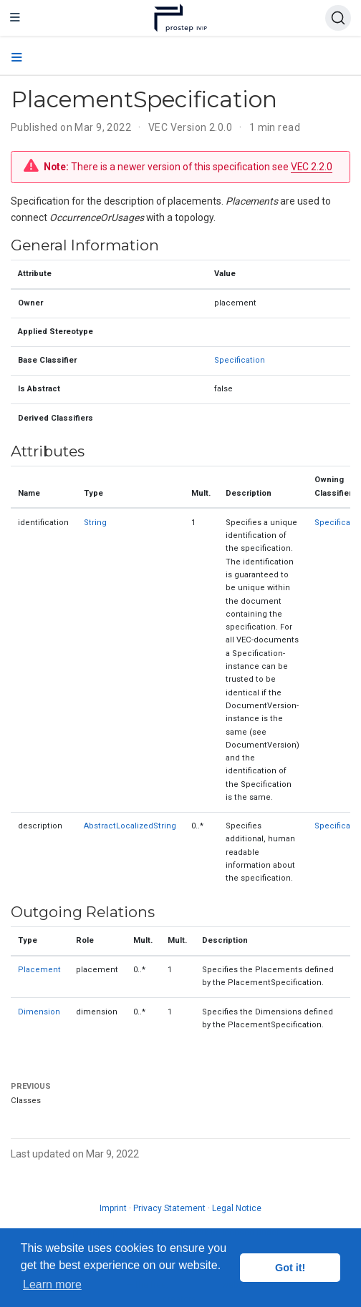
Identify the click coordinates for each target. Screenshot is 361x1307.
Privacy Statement (169, 1208)
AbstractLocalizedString (130, 826)
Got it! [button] (290, 1267)
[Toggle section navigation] (17, 58)
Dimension (39, 1012)
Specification (239, 360)
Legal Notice (236, 1208)
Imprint (113, 1208)
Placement (39, 969)
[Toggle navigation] (15, 17)
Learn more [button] (52, 1284)
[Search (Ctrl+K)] (338, 18)
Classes (26, 1100)
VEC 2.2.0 (311, 166)
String (95, 522)
